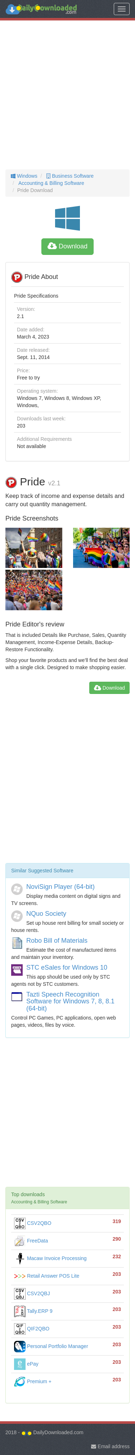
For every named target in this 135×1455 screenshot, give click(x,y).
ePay (26, 1364)
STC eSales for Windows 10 (66, 967)
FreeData (31, 1241)
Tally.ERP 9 (33, 1311)
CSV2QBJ (32, 1293)
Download (67, 246)
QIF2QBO (31, 1329)
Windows (24, 176)
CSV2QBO (32, 1223)
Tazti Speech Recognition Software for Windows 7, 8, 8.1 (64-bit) (70, 1001)
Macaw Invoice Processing (50, 1258)
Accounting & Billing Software (50, 183)
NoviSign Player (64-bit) (60, 886)
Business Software (69, 176)
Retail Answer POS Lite (46, 1276)
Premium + (32, 1381)
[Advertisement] (67, 95)
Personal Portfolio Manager (51, 1346)
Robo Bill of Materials (56, 940)
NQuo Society (46, 913)
